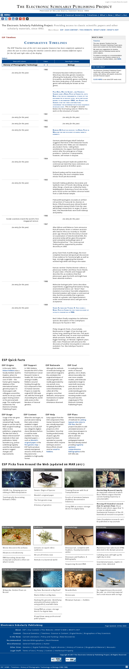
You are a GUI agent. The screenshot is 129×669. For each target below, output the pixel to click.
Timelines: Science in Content (55, 633)
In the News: (15, 637)
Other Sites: (15, 647)
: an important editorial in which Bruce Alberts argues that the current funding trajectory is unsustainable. (110, 494)
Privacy (40, 650)
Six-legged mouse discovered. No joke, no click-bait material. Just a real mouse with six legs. (110, 592)
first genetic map (31, 445)
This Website (47, 630)
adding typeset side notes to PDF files (77, 422)
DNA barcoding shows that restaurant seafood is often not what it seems (16, 560)
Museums (111, 647)
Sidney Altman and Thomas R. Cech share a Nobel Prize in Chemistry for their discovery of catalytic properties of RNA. (71, 310)
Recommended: (14, 640)
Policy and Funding (50, 637)
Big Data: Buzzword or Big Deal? (47, 590)
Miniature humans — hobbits (77, 600)
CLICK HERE (98, 79)
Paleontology (71, 527)
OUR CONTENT (71, 30)
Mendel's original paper (31, 441)
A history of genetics (43, 505)
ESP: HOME (5, 667)
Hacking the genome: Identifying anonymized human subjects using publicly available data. (47, 602)
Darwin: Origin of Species (44, 490)
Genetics (27, 647)
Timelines (92, 15)
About (59, 15)
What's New (106, 15)
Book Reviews (52, 640)
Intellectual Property (64, 650)
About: (18, 630)
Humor (47, 644)
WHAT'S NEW (100, 30)
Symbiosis (38, 527)
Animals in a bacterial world (45, 560)
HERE (119, 59)
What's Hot (121, 15)
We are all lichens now (43, 555)
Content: (17, 633)
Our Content (34, 630)
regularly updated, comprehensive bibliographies (75, 448)
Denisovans (70, 595)
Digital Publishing (41, 647)
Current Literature (31, 637)
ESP (61, 30)
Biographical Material (95, 647)
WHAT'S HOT (113, 30)
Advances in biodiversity (13, 553)
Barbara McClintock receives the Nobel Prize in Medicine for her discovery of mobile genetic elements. (71, 132)
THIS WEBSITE (86, 30)
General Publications (32, 644)
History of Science (75, 647)
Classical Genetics (75, 15)
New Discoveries (67, 637)
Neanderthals (71, 590)
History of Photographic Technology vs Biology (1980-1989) (44, 667)
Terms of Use (29, 650)
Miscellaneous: (14, 644)
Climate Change (10, 570)
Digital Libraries (58, 647)
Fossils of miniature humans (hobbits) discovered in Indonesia (77, 500)
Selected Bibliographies (34, 640)
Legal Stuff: (15, 650)
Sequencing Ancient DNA (75, 564)
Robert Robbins (9, 370)
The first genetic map (43, 500)
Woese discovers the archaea (15, 548)
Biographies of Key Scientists (97, 633)
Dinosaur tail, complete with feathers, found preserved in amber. (77, 550)
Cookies (49, 650)
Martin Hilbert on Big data (45, 595)
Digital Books (76, 633)
